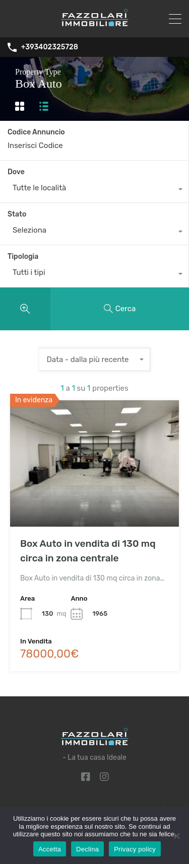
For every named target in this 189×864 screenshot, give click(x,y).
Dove (16, 172)
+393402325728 (49, 47)
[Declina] (176, 836)
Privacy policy (135, 849)
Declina (87, 849)
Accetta (49, 849)
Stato (17, 214)
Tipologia (23, 256)
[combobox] (94, 190)
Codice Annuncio (36, 132)
